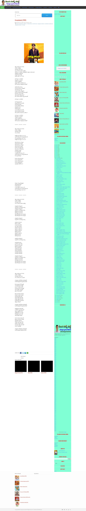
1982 (55, 380)
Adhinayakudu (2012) (60, 181)
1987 (55, 386)
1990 (55, 389)
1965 (55, 361)
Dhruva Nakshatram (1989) (61, 240)
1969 (55, 365)
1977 (55, 374)
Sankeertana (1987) (59, 282)
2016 (55, 419)
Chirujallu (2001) (59, 171)
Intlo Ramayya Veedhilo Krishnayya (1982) (62, 234)
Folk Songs (24, 7)
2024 (57, 147)
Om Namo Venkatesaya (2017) (64, 87)
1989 (55, 388)
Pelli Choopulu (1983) (60, 216)
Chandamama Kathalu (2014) (61, 204)
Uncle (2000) (58, 170)
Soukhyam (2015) (59, 160)
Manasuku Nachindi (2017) (61, 163)
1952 (55, 346)
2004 (55, 405)
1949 (55, 343)
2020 (57, 152)
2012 (55, 414)
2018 (57, 155)
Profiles (50, 7)
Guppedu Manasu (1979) (60, 209)
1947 (55, 340)
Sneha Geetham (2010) (60, 189)
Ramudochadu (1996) (60, 261)
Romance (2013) (59, 203)
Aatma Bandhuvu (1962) (60, 231)
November (58, 295)
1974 (55, 371)
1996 (55, 396)
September (58, 297)
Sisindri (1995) (58, 265)
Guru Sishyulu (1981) (60, 224)
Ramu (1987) (58, 219)
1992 (55, 392)
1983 (55, 381)
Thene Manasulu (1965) (60, 286)
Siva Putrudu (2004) (59, 205)
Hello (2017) (58, 252)
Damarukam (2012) (59, 284)
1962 (55, 357)
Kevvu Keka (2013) (59, 177)
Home (2, 7)
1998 (55, 398)
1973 (55, 370)
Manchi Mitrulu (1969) (60, 213)
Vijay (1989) (58, 269)
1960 (55, 355)
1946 (55, 339)
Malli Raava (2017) (59, 254)
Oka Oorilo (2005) (59, 258)
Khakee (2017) (58, 285)
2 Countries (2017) (59, 248)
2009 (55, 411)
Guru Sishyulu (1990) (60, 223)
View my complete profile (62, 452)
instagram (56, 445)
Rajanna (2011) (59, 264)
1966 (55, 362)
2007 (55, 409)
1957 (55, 352)
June (57, 301)
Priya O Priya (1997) (59, 246)
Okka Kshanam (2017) (60, 161)
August (57, 299)
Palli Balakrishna (62, 450)
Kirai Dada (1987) (59, 274)
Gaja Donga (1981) (59, 217)
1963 (55, 358)
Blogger (65, 432)
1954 (55, 348)
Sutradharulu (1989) (59, 237)
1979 (55, 377)
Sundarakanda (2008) (60, 193)
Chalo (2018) (58, 256)
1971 (55, 368)
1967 (55, 363)
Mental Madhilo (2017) (60, 253)
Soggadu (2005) (59, 257)
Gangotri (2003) (62, 129)
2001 (55, 402)
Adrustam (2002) (59, 174)
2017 (57, 157)
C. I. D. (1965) (58, 221)
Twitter (55, 139)
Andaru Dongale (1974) (60, 229)
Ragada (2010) (59, 280)
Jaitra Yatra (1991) (59, 180)
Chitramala (31, 7)
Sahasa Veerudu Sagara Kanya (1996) (63, 186)
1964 (55, 360)
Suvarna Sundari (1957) (60, 225)
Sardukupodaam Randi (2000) (61, 196)
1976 (55, 373)
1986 (55, 385)
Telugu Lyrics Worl (62, 68)
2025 (57, 146)
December (58, 158)
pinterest (56, 446)
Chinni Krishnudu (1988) (60, 215)
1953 (55, 347)
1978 (55, 376)
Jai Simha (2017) (59, 164)
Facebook (56, 138)
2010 (55, 412)
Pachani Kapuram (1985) (60, 211)
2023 (57, 149)
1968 (55, 364)
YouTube (56, 140)
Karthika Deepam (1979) (60, 290)
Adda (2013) (58, 182)
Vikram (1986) (58, 278)
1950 (55, 344)
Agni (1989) (58, 228)
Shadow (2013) (59, 185)
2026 (57, 145)
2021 (57, 151)
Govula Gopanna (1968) (60, 184)
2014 (55, 417)
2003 (55, 404)
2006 (55, 408)
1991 (55, 390)
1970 (55, 366)
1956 (55, 350)
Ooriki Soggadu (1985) (60, 293)
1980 (55, 378)
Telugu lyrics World (23, 509)
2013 (55, 415)
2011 (55, 413)
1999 (55, 400)
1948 (55, 341)
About (55, 7)
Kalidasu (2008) (59, 176)
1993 (55, 393)
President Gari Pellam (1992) (61, 178)
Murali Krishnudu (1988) (60, 270)
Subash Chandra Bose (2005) (61, 188)
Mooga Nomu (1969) (60, 212)
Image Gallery (38, 7)
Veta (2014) (58, 168)
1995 (55, 395)
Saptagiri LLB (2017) (60, 250)
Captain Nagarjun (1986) (60, 273)
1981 (55, 379)
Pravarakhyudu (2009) (60, 195)
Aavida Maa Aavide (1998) (61, 281)
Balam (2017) (58, 192)
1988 (55, 387)
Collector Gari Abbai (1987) (61, 277)
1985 (55, 384)
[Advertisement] (34, 35)
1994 (55, 394)
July (57, 300)
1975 (55, 372)
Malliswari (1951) (59, 208)
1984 (55, 382)
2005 (55, 406)
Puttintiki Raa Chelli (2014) (63, 108)
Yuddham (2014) (59, 167)
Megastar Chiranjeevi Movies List (64, 118)
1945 (55, 338)
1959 (55, 354)
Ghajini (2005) (62, 113)
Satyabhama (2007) (59, 191)
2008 (55, 410)
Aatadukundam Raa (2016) (61, 165)
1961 (55, 356)
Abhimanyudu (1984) (60, 236)
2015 (55, 418)
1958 (55, 353)
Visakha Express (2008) (60, 260)
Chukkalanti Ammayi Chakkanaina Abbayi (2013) (63, 173)
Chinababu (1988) (59, 272)
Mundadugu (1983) (59, 289)
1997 (55, 397)
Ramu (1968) (58, 220)
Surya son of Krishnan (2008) (64, 97)
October (58, 296)
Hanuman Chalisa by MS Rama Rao (65, 102)
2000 (55, 401)
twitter (55, 444)
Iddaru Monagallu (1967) (60, 242)
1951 (55, 345)
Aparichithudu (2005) (63, 81)
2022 (57, 150)
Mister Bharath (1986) (60, 292)
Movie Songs (8, 7)
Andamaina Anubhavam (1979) (61, 238)
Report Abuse (56, 134)
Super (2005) (58, 159)
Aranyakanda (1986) (20, 20)
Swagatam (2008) (59, 199)
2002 (55, 403)
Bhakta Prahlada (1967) (63, 92)
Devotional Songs (16, 7)
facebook (56, 442)
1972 (55, 369)
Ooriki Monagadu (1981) (60, 288)
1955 (55, 349)
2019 (57, 154)
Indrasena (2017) (59, 249)
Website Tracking (57, 14)
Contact (45, 7)
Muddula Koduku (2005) (60, 245)
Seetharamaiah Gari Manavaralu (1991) (63, 232)
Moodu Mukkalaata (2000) (61, 200)
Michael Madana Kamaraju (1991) (62, 244)
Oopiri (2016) (58, 262)
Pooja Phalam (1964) (60, 207)
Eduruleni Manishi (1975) (60, 241)
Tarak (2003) (58, 227)
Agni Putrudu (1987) (59, 276)
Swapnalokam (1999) (60, 197)
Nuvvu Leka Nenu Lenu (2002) (64, 124)
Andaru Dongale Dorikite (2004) (62, 201)
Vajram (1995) (58, 266)
